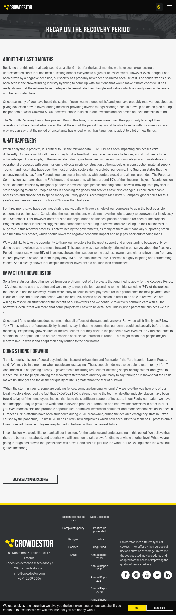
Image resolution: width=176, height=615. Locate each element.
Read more (159, 607)
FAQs (73, 555)
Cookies (73, 547)
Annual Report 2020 (99, 590)
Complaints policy (73, 528)
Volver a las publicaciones (30, 479)
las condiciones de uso (73, 518)
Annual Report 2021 (99, 578)
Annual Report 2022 (99, 567)
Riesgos (73, 539)
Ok (136, 607)
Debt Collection (99, 517)
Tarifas (99, 539)
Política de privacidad (99, 529)
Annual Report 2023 (99, 556)
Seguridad (99, 547)
